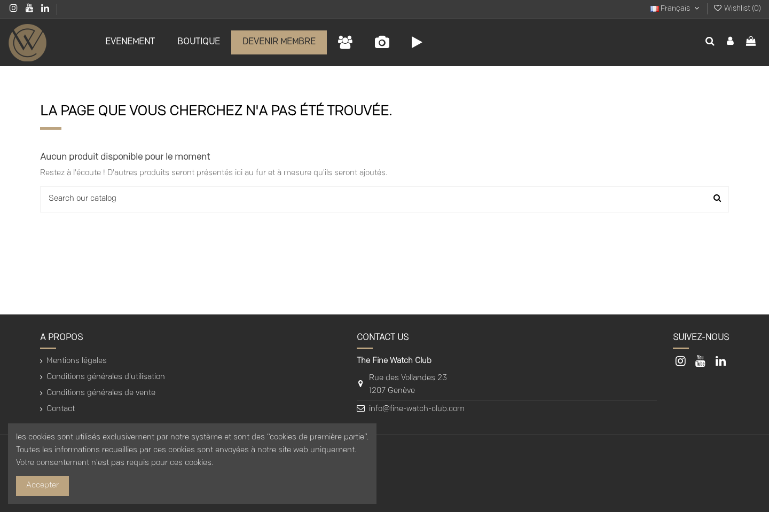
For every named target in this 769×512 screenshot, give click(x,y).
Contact (60, 409)
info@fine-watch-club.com (417, 409)
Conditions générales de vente (100, 393)
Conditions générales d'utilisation (105, 377)
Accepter (42, 486)
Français (675, 9)
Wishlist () (737, 9)
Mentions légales (76, 361)
